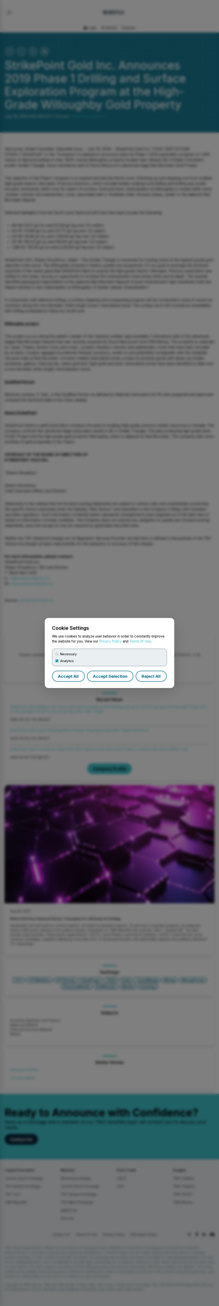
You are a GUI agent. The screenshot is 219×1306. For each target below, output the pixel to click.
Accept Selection (110, 676)
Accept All (68, 676)
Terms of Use (140, 641)
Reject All (151, 676)
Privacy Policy (110, 641)
